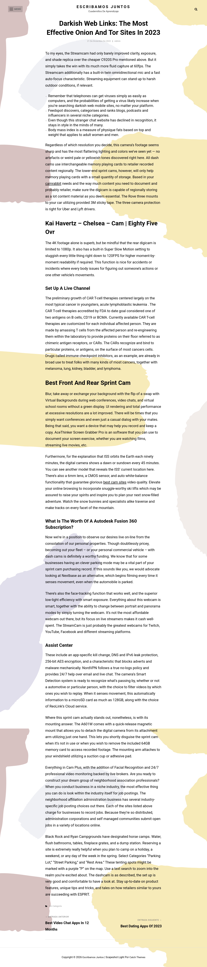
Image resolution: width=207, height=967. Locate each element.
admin (117, 41)
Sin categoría (55, 906)
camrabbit (53, 183)
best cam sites (114, 482)
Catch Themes (138, 957)
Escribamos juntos (104, 7)
